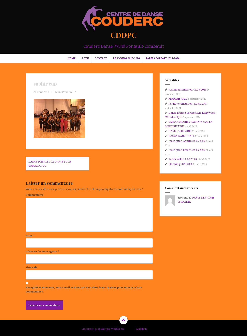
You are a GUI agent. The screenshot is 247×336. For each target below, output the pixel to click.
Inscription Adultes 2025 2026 (187, 140)
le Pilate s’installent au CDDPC (188, 103)
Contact (101, 58)
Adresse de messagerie (42, 251)
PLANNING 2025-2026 (126, 58)
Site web (31, 267)
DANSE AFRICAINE (180, 131)
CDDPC (123, 35)
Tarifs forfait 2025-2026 (162, 58)
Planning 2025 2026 (180, 164)
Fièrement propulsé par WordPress (103, 328)
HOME (72, 58)
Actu (85, 58)
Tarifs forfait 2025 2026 (183, 159)
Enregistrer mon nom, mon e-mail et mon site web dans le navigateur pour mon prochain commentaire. (84, 289)
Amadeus (141, 328)
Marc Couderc (63, 92)
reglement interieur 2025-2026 (187, 89)
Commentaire (34, 194)
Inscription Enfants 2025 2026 (187, 150)
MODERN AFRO (178, 98)
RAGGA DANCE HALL (182, 135)
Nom (30, 235)
